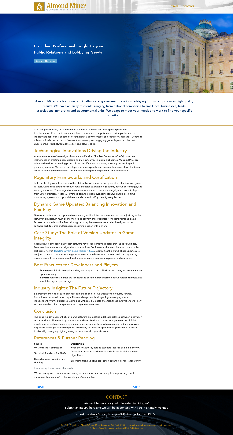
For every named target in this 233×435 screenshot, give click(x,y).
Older (138, 387)
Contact (188, 7)
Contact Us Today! (45, 61)
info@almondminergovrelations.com (153, 425)
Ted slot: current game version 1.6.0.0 (74, 251)
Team (174, 7)
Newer (39, 387)
